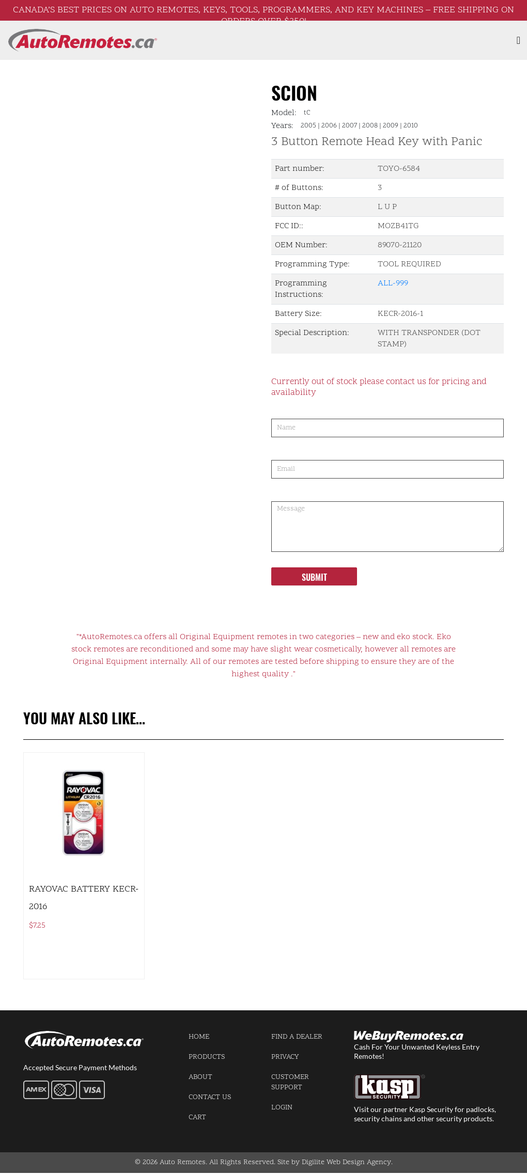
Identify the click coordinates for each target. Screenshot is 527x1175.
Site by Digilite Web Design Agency (334, 1162)
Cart (197, 1117)
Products (207, 1057)
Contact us (210, 1097)
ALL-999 (393, 283)
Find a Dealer (296, 1037)
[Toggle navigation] (518, 40)
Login (281, 1108)
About (200, 1077)
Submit (314, 577)
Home (199, 1037)
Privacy (285, 1057)
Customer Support (290, 1082)
